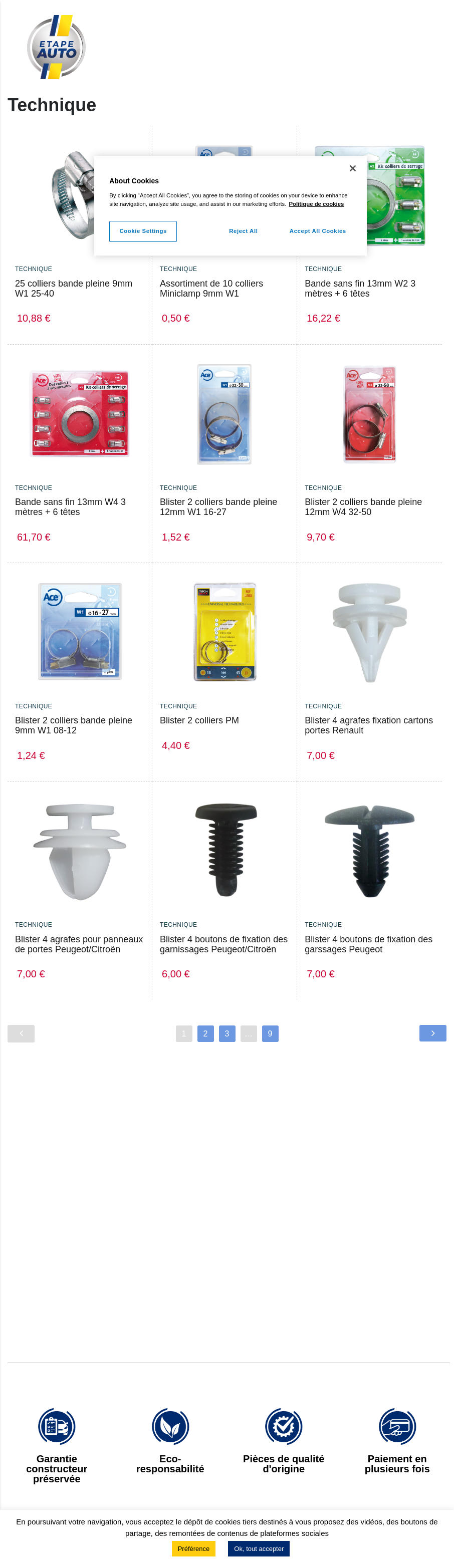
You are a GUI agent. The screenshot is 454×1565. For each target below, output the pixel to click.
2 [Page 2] (205, 1033)
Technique (33, 269)
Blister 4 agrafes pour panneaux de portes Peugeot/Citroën (79, 944)
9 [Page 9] (270, 1033)
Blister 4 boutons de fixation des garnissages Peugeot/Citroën (224, 944)
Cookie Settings (143, 231)
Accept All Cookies (318, 231)
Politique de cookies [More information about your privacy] (316, 204)
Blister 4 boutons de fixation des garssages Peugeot (368, 944)
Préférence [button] (194, 1548)
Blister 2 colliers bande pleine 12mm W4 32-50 (363, 507)
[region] (230, 206)
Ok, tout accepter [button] (259, 1548)
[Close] (353, 168)
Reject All (242, 231)
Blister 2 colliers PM (199, 720)
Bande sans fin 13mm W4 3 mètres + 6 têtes (70, 507)
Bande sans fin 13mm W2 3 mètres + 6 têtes (360, 289)
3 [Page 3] (227, 1033)
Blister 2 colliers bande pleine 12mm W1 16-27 (218, 507)
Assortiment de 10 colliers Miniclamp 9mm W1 (211, 289)
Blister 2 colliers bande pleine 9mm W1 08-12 (73, 725)
